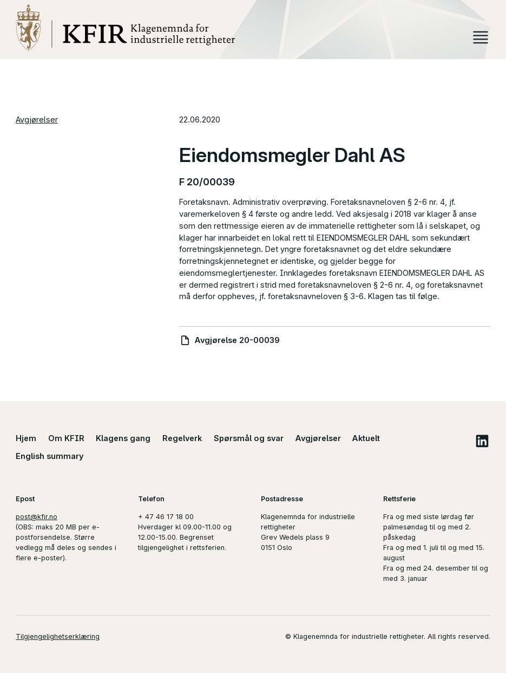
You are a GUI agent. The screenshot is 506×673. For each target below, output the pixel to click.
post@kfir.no (36, 517)
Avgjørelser (37, 119)
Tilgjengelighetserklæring (58, 636)
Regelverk (182, 438)
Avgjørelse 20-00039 (237, 340)
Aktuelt (366, 438)
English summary (50, 456)
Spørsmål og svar (249, 438)
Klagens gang (123, 438)
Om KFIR (66, 438)
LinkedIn (482, 440)
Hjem (26, 438)
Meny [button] (480, 37)
